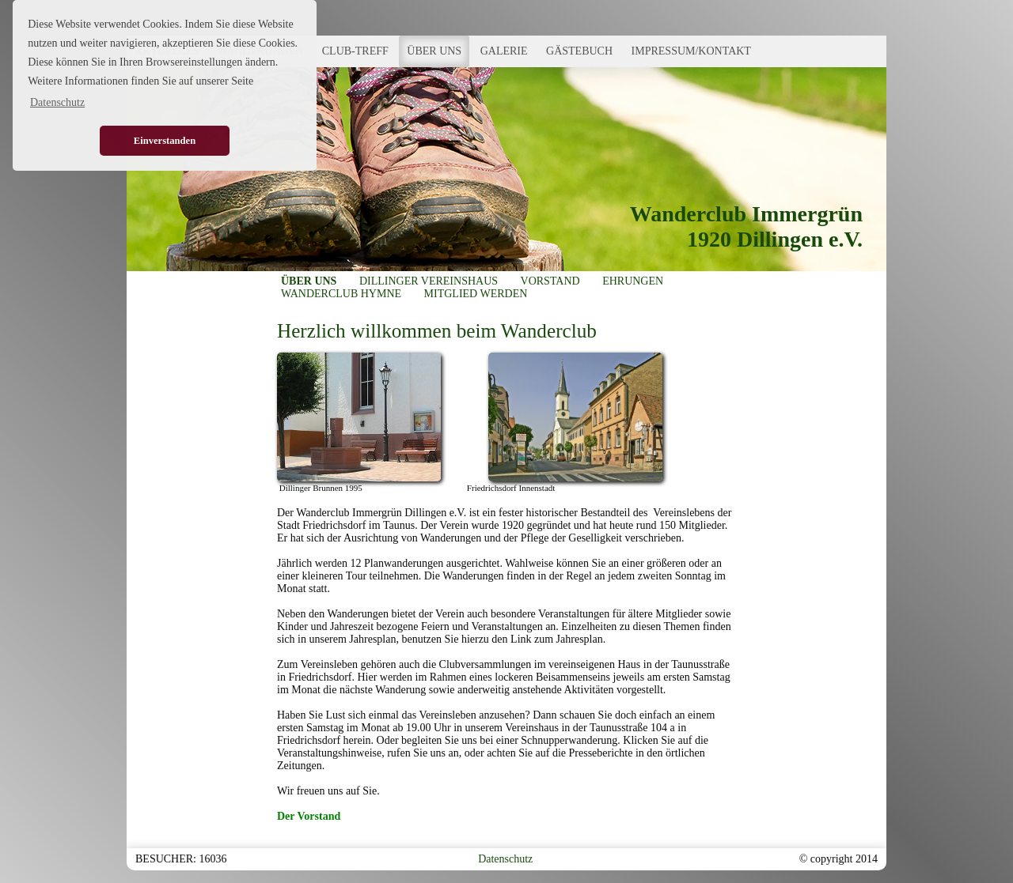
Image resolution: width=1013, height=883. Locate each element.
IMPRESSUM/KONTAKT (691, 51)
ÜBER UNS (434, 51)
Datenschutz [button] (57, 102)
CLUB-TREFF (355, 51)
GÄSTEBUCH (579, 51)
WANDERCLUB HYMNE (341, 294)
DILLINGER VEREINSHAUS (428, 281)
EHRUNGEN (632, 281)
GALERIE (504, 51)
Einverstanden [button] (164, 140)
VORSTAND (550, 281)
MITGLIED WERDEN (476, 294)
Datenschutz (505, 859)
